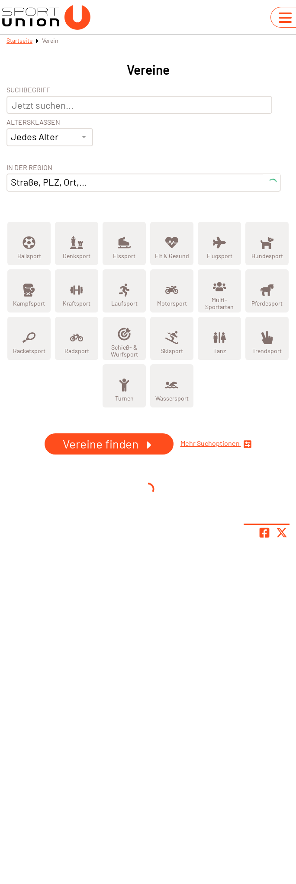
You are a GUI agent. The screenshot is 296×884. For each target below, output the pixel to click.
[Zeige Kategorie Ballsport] (29, 243)
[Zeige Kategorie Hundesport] (267, 243)
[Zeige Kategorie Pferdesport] (267, 291)
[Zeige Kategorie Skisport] (171, 338)
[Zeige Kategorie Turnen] (124, 385)
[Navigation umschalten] (285, 17)
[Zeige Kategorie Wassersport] (171, 385)
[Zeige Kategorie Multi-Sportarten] (219, 291)
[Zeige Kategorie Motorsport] (171, 291)
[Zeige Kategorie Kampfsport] (29, 291)
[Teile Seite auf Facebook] (264, 532)
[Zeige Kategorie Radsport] (76, 338)
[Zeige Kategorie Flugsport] (219, 243)
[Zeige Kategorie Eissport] (124, 243)
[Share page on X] (282, 532)
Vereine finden (109, 443)
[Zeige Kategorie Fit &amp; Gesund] (171, 243)
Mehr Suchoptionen (216, 443)
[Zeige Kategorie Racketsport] (29, 338)
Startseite (19, 40)
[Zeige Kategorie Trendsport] (267, 338)
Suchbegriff (28, 90)
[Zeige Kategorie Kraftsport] (76, 291)
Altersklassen (33, 122)
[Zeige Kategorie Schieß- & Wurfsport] (124, 338)
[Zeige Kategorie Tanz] (219, 338)
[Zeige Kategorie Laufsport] (124, 291)
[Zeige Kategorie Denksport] (76, 243)
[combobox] (49, 137)
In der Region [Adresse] (29, 167)
